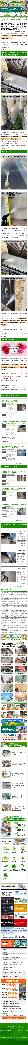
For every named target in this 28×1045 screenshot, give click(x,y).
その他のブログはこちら (21, 586)
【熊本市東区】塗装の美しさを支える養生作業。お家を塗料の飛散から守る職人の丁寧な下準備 (14, 614)
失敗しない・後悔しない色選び (18, 753)
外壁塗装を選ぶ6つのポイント (10, 959)
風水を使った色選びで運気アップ (18, 774)
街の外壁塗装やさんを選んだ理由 (11, 957)
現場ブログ (5, 952)
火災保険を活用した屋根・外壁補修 (12, 1008)
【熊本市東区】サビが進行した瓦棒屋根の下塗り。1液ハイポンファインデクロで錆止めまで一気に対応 (14, 610)
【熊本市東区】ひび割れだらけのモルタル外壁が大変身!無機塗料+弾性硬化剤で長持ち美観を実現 (21, 576)
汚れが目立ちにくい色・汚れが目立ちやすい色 (18, 785)
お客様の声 (5, 954)
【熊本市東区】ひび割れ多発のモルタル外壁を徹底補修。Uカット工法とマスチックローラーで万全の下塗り (14, 606)
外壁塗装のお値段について (9, 967)
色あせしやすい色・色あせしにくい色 (18, 797)
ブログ (7, 17)
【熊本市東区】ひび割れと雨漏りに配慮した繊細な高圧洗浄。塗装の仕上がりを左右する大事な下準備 (14, 617)
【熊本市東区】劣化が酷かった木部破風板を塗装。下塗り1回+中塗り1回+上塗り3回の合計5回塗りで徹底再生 (21, 538)
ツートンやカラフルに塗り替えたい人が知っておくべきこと (18, 808)
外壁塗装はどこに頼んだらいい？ (11, 1006)
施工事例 (5, 949)
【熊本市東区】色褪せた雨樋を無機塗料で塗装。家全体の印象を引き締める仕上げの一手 (14, 598)
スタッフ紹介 (6, 969)
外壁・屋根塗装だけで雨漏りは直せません (13, 962)
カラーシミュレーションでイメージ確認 (18, 763)
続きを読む (24, 545)
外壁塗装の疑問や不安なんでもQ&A (12, 964)
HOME (2, 17)
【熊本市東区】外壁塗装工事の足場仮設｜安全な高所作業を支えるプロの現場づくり (14, 631)
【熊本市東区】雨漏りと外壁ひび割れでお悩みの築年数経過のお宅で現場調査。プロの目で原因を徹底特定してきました (14, 627)
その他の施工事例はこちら (20, 464)
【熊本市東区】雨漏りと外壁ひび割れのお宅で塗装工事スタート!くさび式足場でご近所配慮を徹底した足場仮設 (14, 622)
